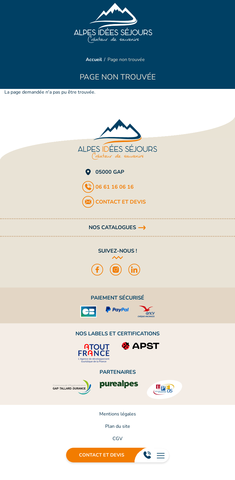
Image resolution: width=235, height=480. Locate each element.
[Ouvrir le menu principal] (160, 455)
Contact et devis (101, 455)
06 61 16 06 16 (147, 455)
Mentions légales (117, 414)
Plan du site (117, 426)
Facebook (99, 270)
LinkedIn (136, 270)
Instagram (117, 270)
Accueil (94, 59)
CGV (117, 438)
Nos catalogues (112, 227)
